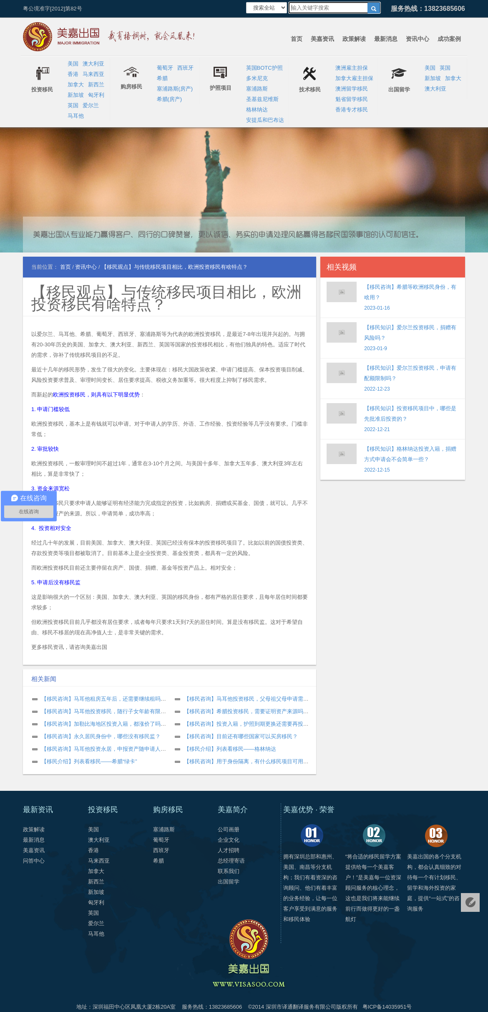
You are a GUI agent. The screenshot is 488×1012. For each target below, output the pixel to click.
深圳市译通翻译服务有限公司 (301, 1007)
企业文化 (228, 840)
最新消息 (385, 38)
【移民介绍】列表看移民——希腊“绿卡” (89, 761)
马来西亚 (93, 74)
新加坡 (76, 95)
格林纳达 (257, 109)
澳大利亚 (93, 64)
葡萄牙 (165, 68)
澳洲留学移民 (351, 89)
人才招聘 (228, 850)
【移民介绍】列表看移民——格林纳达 (230, 749)
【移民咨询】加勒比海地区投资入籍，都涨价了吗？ (103, 724)
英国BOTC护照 (264, 68)
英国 (73, 105)
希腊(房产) (169, 99)
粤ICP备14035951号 (387, 1007)
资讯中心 (417, 38)
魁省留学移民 (351, 99)
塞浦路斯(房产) (175, 89)
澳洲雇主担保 (351, 68)
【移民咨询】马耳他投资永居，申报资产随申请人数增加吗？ (114, 749)
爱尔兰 (91, 105)
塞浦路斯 (257, 89)
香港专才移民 (351, 109)
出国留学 (228, 881)
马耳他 (76, 116)
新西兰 (96, 84)
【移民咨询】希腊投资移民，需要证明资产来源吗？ (246, 711)
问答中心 (34, 861)
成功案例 (449, 38)
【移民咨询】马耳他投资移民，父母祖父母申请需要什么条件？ (260, 699)
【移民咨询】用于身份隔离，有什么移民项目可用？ (246, 761)
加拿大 (76, 84)
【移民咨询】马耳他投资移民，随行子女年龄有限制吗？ (109, 711)
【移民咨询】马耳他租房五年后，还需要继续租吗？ (103, 699)
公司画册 (228, 829)
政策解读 (354, 38)
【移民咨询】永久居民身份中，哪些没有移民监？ (101, 736)
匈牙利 (96, 95)
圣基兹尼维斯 (262, 99)
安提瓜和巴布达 (265, 120)
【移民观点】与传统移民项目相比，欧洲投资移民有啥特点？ (166, 298)
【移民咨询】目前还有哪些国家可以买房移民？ (241, 736)
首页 (296, 38)
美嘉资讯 (322, 38)
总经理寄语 (231, 861)
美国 (73, 64)
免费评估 (470, 902)
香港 (73, 74)
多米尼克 (257, 78)
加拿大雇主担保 (354, 78)
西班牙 (185, 68)
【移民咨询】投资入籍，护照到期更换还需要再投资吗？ (251, 724)
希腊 (162, 78)
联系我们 (228, 871)
